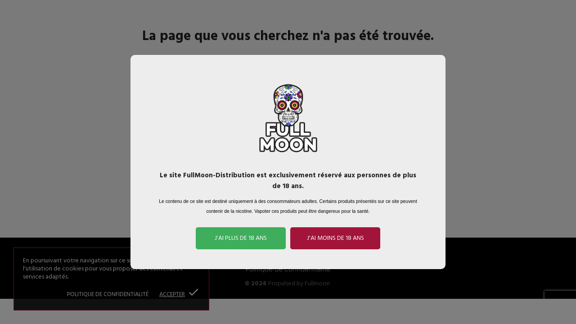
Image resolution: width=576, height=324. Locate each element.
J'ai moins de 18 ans (335, 238)
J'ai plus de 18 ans (241, 238)
